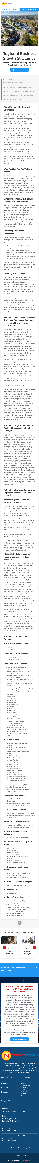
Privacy (13, 1148)
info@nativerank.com (13, 1129)
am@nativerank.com (13, 1139)
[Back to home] (7, 3)
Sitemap (23, 1096)
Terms (20, 1148)
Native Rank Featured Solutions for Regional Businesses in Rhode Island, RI (18, 96)
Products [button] (4, 1092)
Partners (23, 1087)
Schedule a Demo (29, 9)
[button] (37, 4)
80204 (14, 1111)
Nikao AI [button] (4, 1088)
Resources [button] (24, 1094)
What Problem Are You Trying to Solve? (13, 85)
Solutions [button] (4, 1084)
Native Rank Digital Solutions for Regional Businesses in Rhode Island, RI (19, 92)
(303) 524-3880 (11, 1119)
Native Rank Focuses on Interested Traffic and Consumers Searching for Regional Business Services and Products (18, 88)
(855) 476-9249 (13, 1121)
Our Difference (25, 1085)
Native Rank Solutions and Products (12, 99)
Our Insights (24, 1092)
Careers (23, 1090)
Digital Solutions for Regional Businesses (13, 82)
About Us (23, 1083)
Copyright (28, 1148)
